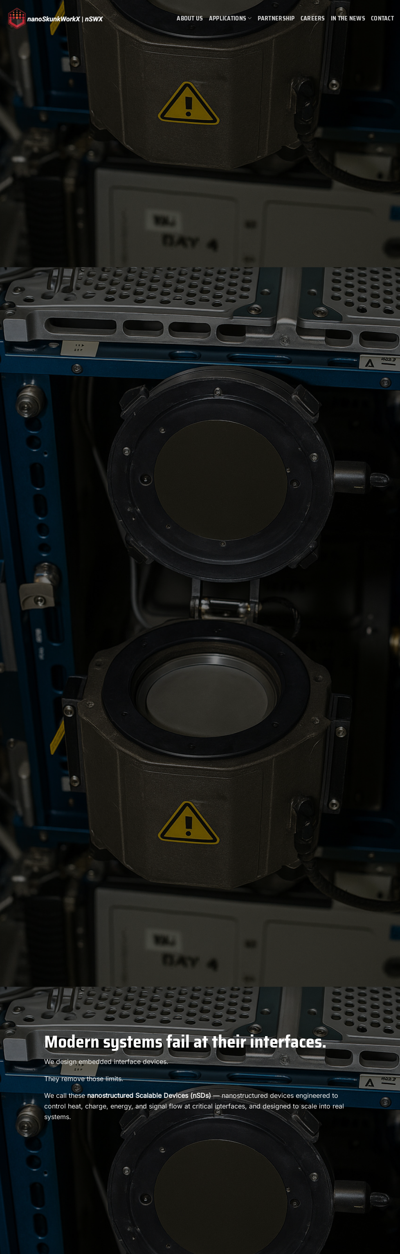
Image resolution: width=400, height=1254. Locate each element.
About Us (190, 18)
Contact (382, 18)
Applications (230, 18)
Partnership (276, 18)
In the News (348, 18)
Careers (313, 18)
